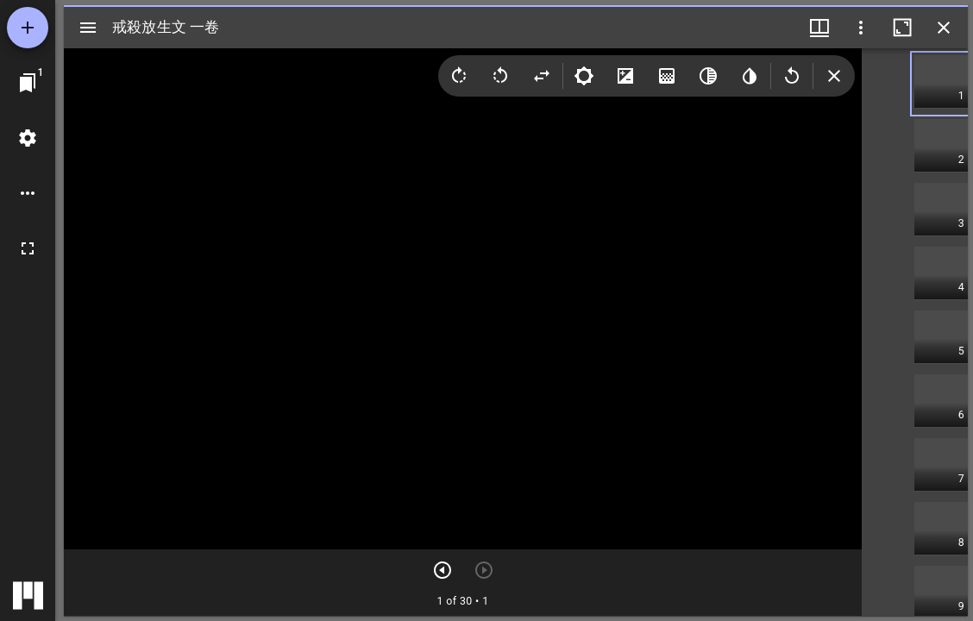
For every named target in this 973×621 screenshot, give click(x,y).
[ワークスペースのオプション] (27, 193)
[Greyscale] (708, 76)
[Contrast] (625, 76)
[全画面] (27, 248)
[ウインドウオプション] (861, 27)
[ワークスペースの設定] (27, 138)
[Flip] (541, 76)
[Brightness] (584, 76)
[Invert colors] (749, 76)
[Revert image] (792, 76)
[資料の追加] (27, 27)
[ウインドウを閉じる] (943, 27)
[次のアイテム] (442, 570)
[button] (941, 83)
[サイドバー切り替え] (88, 27)
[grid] (915, 332)
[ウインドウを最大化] (902, 27)
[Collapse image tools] (834, 76)
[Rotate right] (459, 76)
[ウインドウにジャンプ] (27, 83)
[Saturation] (666, 76)
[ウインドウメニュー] (819, 27)
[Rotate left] (500, 76)
